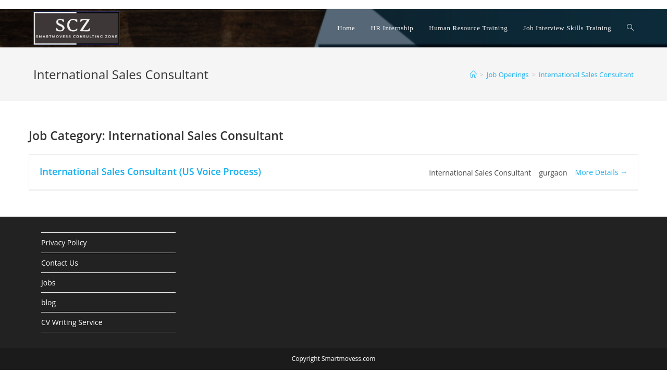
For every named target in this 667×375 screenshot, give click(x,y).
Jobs (48, 283)
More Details (601, 172)
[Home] (473, 74)
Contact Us (59, 263)
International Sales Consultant (586, 74)
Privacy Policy (64, 242)
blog (48, 302)
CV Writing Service (72, 322)
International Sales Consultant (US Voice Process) (150, 171)
